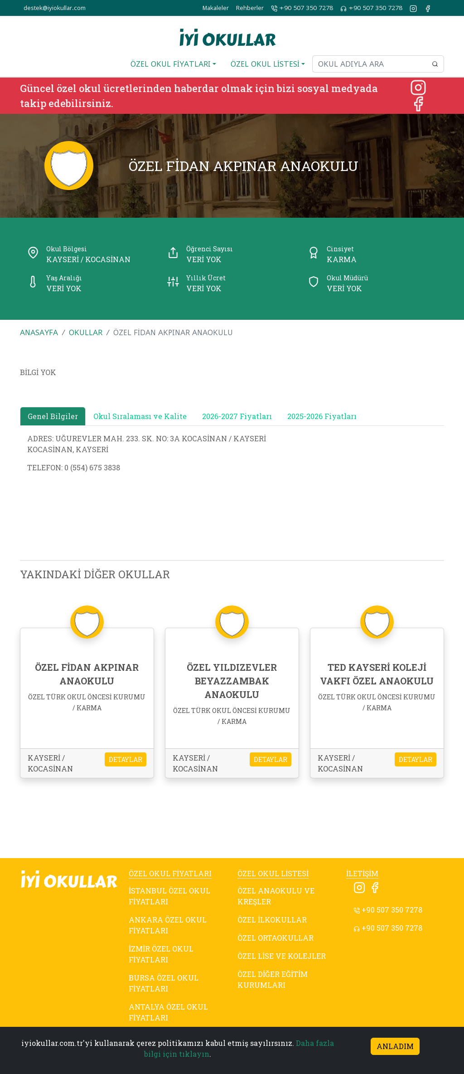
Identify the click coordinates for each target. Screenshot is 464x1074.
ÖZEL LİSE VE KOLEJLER (281, 956)
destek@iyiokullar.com (55, 8)
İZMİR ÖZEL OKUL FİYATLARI (161, 954)
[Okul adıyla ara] (369, 64)
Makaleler (216, 8)
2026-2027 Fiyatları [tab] (237, 416)
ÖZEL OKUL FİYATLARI (170, 873)
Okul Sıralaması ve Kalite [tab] (140, 416)
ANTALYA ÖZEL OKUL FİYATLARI (168, 1012)
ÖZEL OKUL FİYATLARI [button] (170, 64)
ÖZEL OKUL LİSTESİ (273, 873)
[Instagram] (418, 86)
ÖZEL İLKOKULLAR (272, 919)
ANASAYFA (39, 332)
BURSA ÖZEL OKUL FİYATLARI (163, 983)
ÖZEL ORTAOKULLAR (275, 937)
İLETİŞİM (362, 873)
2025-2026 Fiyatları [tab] (322, 416)
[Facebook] (418, 102)
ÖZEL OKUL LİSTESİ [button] (265, 64)
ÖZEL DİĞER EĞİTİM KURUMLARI (272, 979)
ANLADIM (395, 1046)
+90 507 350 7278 (302, 8)
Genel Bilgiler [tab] (53, 416)
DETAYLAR (125, 759)
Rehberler (250, 8)
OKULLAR (85, 332)
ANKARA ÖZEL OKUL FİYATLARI (168, 925)
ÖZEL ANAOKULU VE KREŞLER (275, 896)
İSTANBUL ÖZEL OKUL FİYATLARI (169, 896)
